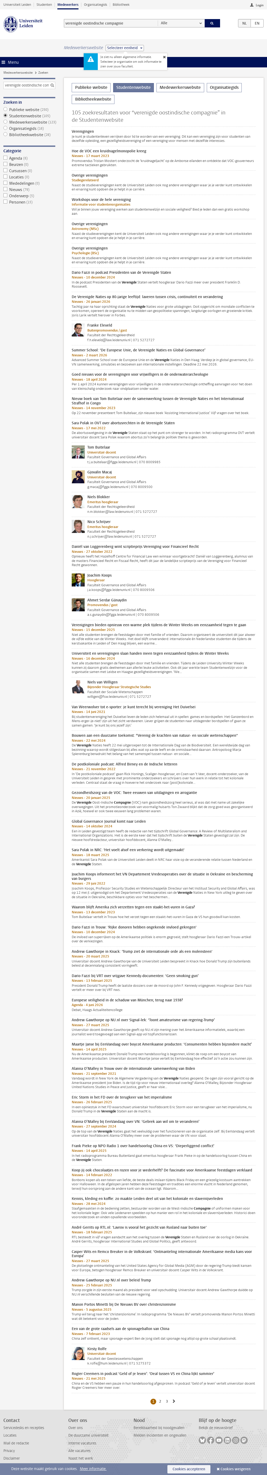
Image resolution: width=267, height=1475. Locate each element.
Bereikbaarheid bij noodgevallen (159, 1427)
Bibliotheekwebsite (29, 135)
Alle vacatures (79, 1450)
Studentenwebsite (29, 116)
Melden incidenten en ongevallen (160, 1435)
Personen (29, 202)
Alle (164, 23)
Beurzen (29, 164)
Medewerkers (67, 4)
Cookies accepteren (189, 1469)
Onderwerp (29, 196)
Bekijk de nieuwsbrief (216, 1427)
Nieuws (29, 190)
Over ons (75, 1427)
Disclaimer (11, 1458)
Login (260, 5)
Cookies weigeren (236, 1469)
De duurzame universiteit (88, 1435)
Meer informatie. (93, 1468)
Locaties (29, 177)
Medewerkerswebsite (18, 73)
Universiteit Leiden (17, 4)
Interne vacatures (82, 1443)
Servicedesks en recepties (23, 1427)
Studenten (44, 4)
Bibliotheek (121, 4)
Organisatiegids (95, 4)
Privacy (9, 1450)
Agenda (29, 158)
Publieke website (29, 110)
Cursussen (29, 171)
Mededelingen (29, 183)
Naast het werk (80, 1458)
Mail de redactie (16, 1443)
